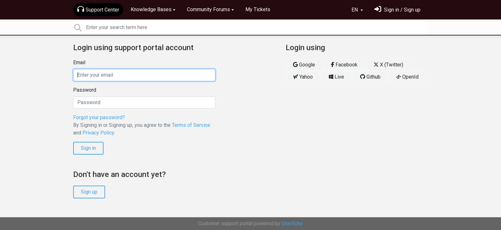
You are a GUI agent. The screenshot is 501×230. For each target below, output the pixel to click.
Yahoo (303, 77)
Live (336, 77)
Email (79, 62)
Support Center (98, 9)
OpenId (408, 77)
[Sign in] (397, 9)
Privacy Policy (98, 133)
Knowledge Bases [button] (151, 9)
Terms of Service (191, 125)
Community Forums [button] (208, 9)
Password (84, 90)
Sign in (88, 148)
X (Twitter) (388, 65)
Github (370, 77)
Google (304, 65)
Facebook (344, 65)
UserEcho (292, 223)
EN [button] (355, 10)
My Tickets (257, 9)
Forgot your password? (99, 117)
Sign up (89, 192)
